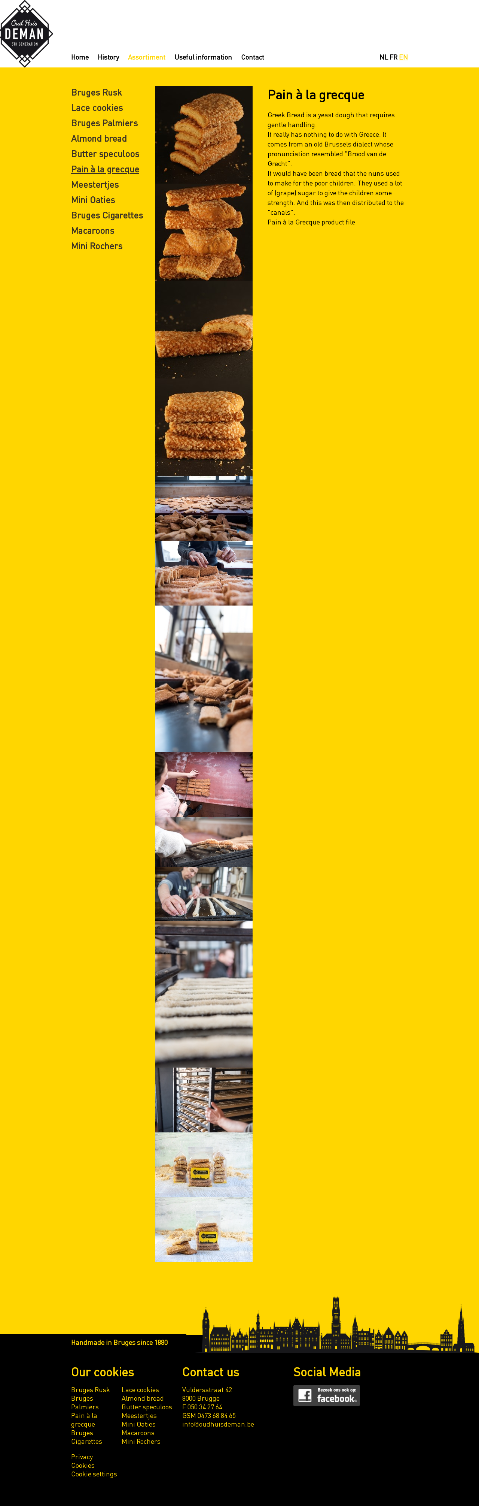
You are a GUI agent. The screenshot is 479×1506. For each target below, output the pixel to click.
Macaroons (92, 230)
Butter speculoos (105, 153)
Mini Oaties (93, 199)
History (108, 56)
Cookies (83, 1465)
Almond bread (99, 138)
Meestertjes (95, 184)
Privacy (82, 1456)
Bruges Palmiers (104, 123)
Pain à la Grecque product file (311, 221)
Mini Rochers (96, 245)
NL (383, 56)
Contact (252, 56)
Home (80, 56)
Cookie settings (94, 1473)
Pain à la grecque (105, 169)
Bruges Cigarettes (107, 215)
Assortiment (146, 56)
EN (403, 56)
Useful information (203, 56)
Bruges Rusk (96, 92)
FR (393, 56)
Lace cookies (97, 107)
